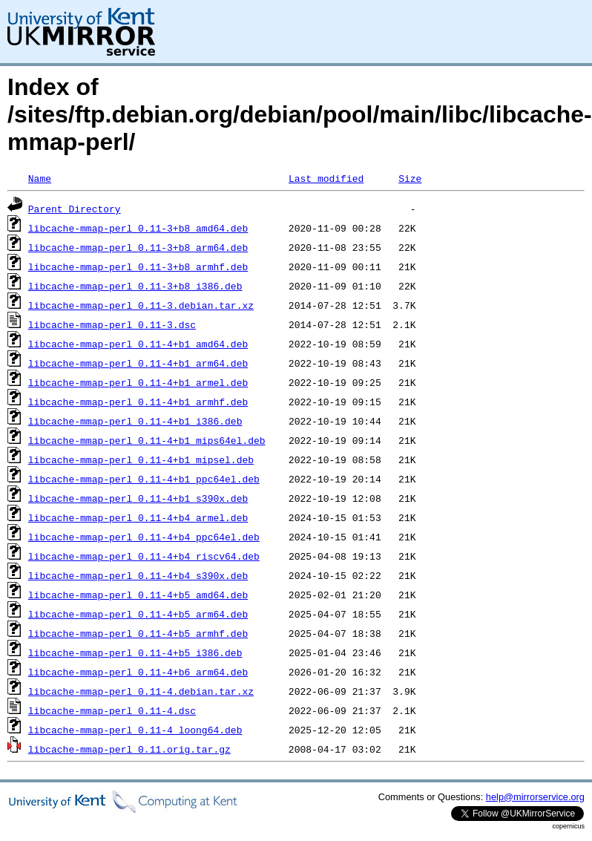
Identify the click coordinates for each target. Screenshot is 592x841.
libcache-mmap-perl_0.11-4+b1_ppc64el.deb (144, 478)
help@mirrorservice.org (535, 796)
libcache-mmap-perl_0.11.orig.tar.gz (129, 749)
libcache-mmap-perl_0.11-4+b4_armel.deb (138, 517)
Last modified (326, 178)
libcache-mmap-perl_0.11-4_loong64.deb (135, 729)
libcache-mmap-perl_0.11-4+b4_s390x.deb (138, 575)
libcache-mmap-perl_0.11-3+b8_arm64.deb (138, 247)
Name (39, 178)
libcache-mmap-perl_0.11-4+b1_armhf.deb (138, 401)
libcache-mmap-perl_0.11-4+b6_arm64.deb (138, 671)
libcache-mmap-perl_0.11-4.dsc (112, 710)
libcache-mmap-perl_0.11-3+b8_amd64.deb (138, 228)
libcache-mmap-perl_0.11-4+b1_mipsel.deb (141, 459)
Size (409, 178)
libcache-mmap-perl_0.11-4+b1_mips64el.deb (147, 440)
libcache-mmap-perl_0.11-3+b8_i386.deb (135, 285)
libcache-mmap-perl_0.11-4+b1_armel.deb (138, 382)
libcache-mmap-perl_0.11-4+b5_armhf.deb (138, 633)
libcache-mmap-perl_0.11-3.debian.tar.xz (141, 305)
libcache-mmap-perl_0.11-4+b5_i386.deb (135, 652)
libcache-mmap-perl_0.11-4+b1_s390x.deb (138, 498)
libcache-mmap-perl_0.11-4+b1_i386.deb (135, 421)
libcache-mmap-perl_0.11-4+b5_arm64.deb (138, 614)
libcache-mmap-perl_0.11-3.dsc (112, 324)
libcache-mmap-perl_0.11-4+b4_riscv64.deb (144, 556)
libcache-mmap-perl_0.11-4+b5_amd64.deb (138, 594)
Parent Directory (74, 208)
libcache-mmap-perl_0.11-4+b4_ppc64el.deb (144, 536)
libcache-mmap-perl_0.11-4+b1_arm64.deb (138, 363)
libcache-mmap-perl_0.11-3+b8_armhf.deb (138, 266)
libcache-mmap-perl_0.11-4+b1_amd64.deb (138, 343)
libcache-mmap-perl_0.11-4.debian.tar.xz (141, 691)
